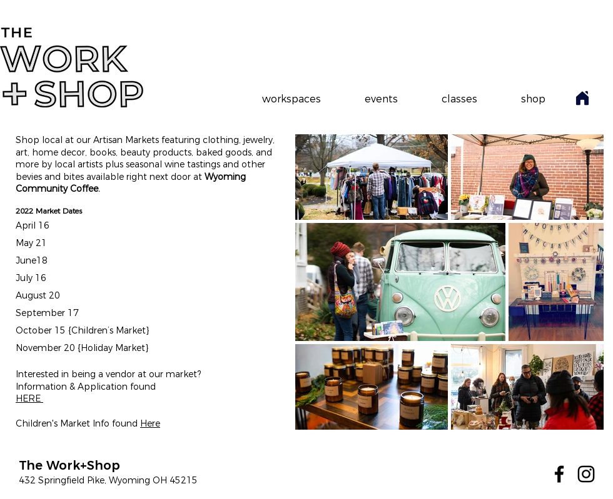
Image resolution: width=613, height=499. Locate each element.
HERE (29, 398)
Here (150, 423)
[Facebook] (559, 474)
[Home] (582, 98)
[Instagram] (586, 474)
